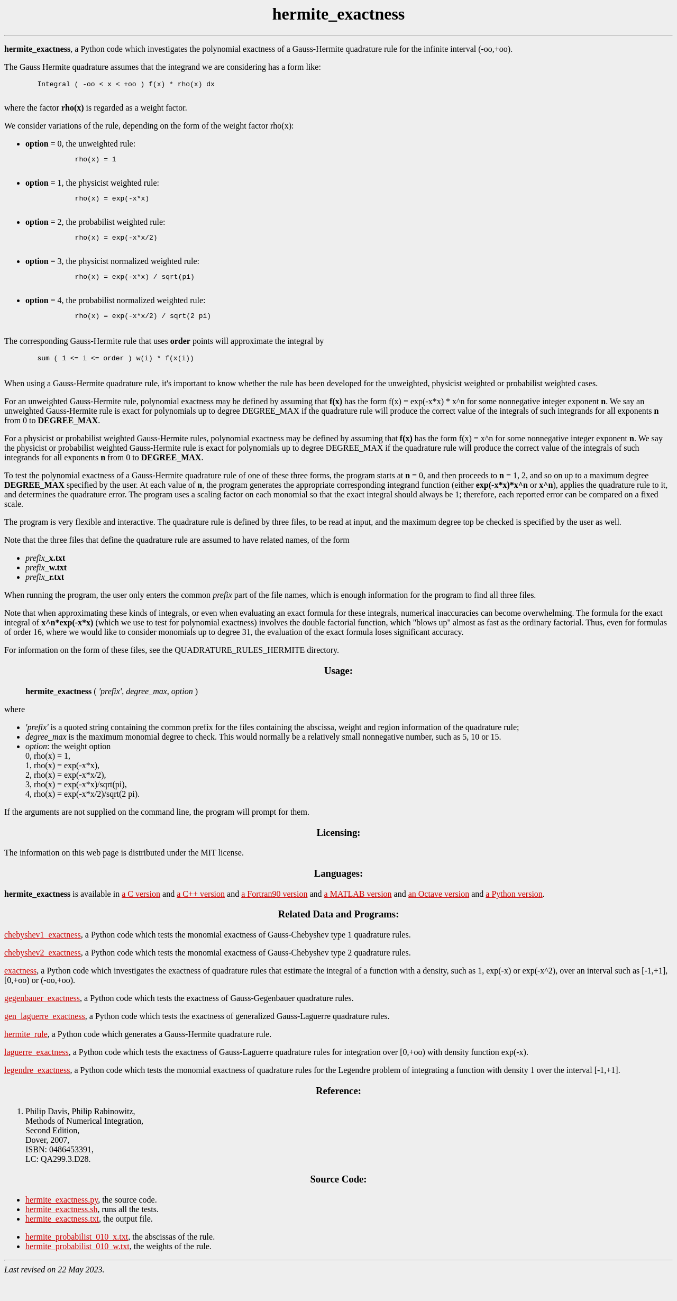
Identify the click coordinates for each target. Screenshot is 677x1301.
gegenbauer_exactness (42, 1020)
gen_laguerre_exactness (44, 1038)
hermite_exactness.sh (61, 1231)
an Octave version (439, 916)
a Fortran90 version (274, 916)
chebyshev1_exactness (42, 956)
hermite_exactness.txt (62, 1240)
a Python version (514, 916)
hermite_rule (26, 1056)
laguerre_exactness (36, 1074)
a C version (141, 916)
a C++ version (201, 916)
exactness (20, 992)
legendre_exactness (37, 1092)
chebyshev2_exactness (42, 974)
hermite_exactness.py (61, 1221)
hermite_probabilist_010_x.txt (76, 1258)
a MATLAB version (358, 916)
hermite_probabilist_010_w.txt (77, 1268)
